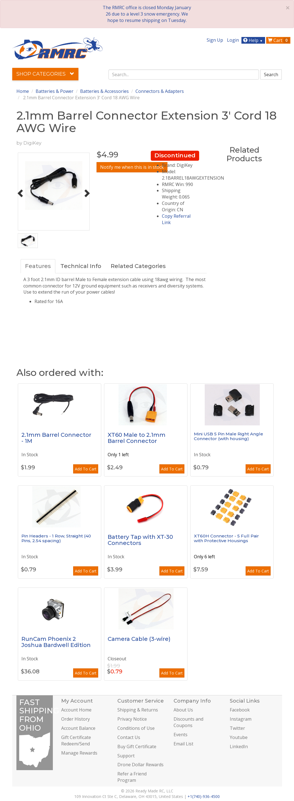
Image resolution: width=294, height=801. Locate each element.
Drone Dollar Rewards (140, 765)
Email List (183, 744)
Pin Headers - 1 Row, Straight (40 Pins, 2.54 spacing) (56, 538)
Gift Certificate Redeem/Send (76, 740)
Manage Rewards (79, 753)
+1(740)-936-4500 (203, 796)
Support (126, 756)
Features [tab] (38, 266)
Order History (75, 719)
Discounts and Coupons (188, 722)
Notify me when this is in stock (132, 167)
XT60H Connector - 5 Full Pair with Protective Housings (226, 538)
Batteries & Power (54, 91)
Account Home (76, 710)
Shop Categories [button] (45, 74)
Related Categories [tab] (138, 266)
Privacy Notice (132, 719)
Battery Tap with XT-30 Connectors (140, 540)
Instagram (240, 719)
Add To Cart (86, 469)
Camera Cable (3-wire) (139, 639)
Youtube (239, 737)
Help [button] (253, 40)
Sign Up (215, 40)
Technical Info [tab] (80, 266)
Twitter (237, 728)
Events (180, 734)
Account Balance (78, 728)
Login (233, 40)
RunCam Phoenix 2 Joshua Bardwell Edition (56, 642)
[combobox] (183, 75)
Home (22, 91)
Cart (279, 40)
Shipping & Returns (137, 710)
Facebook (240, 710)
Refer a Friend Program (132, 777)
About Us (183, 710)
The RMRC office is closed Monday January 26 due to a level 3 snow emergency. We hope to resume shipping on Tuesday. (147, 13)
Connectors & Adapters (159, 91)
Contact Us (128, 737)
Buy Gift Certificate (136, 746)
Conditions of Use (136, 728)
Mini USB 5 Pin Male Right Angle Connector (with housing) (228, 436)
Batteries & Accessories (104, 91)
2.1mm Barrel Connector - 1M (56, 438)
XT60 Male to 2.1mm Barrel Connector (136, 438)
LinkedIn (239, 746)
